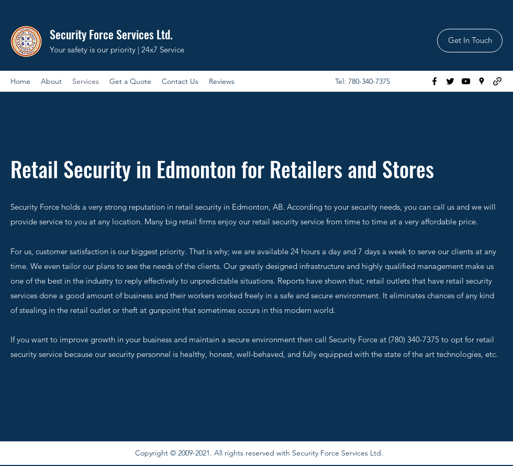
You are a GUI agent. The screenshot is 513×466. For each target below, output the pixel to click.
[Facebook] (434, 81)
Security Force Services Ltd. (111, 34)
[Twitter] (450, 81)
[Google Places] (481, 81)
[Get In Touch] (470, 40)
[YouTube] (466, 81)
